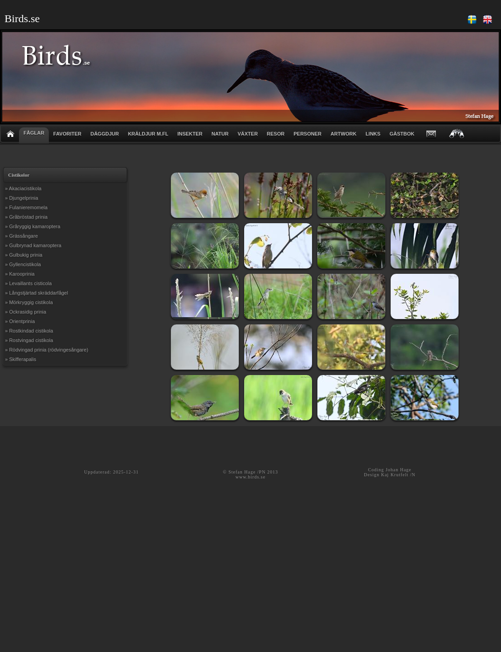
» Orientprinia (20, 321)
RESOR (275, 133)
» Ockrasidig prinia (25, 311)
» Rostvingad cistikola (29, 340)
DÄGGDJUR (104, 133)
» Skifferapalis (20, 359)
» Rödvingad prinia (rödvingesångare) (46, 349)
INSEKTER (190, 133)
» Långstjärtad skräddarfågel (36, 293)
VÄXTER (247, 133)
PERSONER (307, 133)
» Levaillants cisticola (28, 283)
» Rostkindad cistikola (29, 330)
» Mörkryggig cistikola (29, 302)
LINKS (372, 133)
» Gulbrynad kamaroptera (33, 245)
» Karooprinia (19, 274)
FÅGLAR (34, 133)
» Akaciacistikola (23, 188)
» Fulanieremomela (26, 207)
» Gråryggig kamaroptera (32, 226)
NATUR (220, 133)
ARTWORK (343, 133)
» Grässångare (21, 236)
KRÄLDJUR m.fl (148, 133)
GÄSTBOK (401, 133)
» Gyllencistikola (23, 264)
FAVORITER (67, 133)
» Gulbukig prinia (24, 255)
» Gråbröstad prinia (26, 217)
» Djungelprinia (21, 198)
